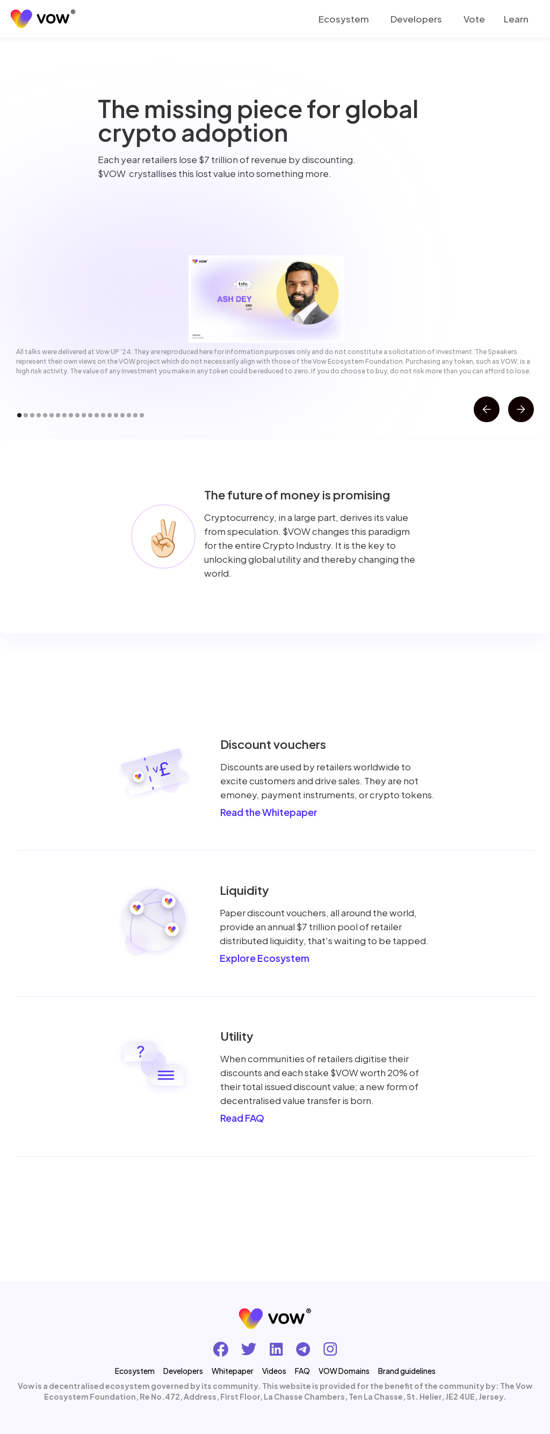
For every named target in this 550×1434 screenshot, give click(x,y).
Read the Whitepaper (268, 812)
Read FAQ (242, 1118)
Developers (416, 19)
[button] (517, 18)
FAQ (302, 1371)
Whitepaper (233, 1371)
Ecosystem (344, 19)
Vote (474, 19)
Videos (274, 1371)
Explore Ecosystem (264, 958)
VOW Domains (344, 1371)
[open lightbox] (266, 299)
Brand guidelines (407, 1371)
